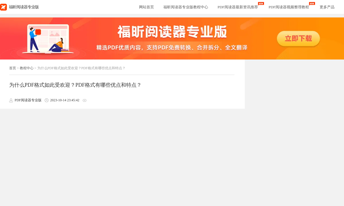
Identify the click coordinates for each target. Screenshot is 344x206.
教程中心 (27, 68)
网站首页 (146, 7)
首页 (12, 68)
